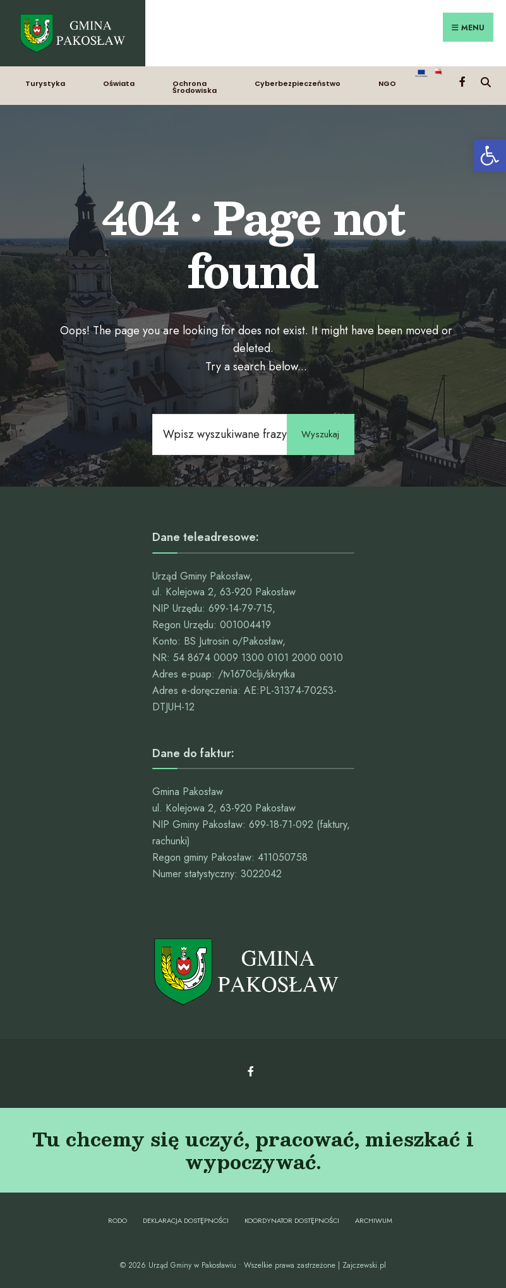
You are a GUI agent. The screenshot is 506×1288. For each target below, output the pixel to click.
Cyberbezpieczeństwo (297, 80)
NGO (387, 80)
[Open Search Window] (485, 78)
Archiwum (373, 1218)
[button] (489, 155)
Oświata (119, 80)
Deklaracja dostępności (186, 1218)
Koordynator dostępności (291, 1218)
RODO (117, 1218)
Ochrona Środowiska (194, 83)
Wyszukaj (320, 432)
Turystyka (45, 80)
